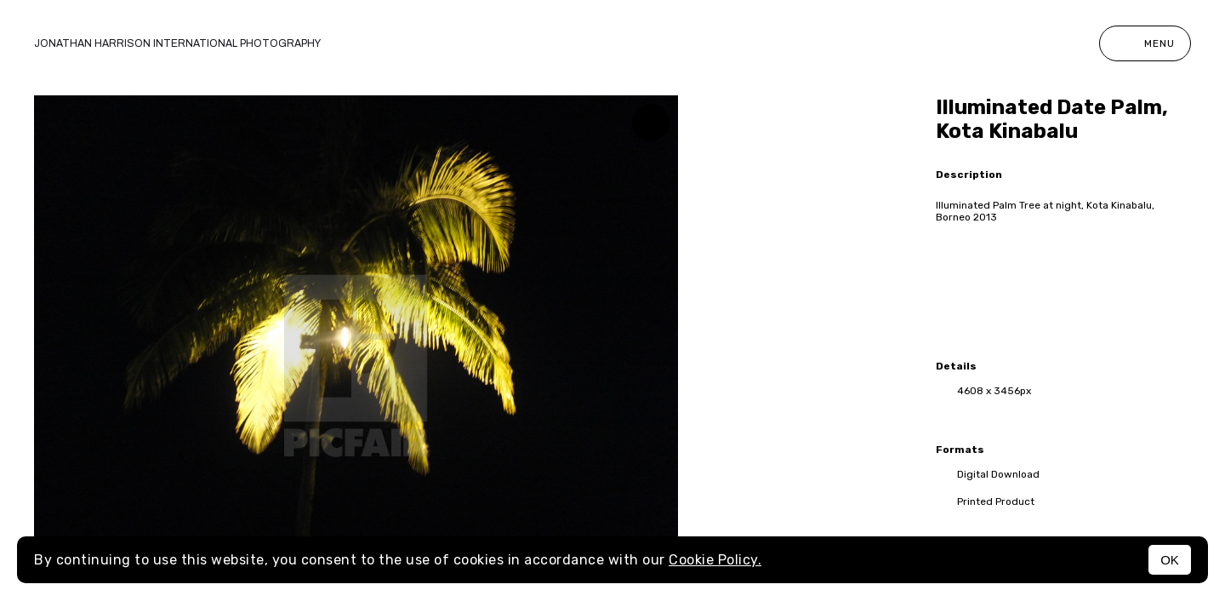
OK (1169, 560)
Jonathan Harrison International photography (177, 43)
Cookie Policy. (715, 560)
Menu (1145, 43)
